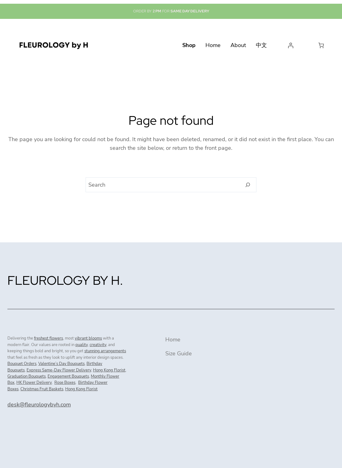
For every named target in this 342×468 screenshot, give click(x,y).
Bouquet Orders (21, 363)
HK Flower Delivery (34, 382)
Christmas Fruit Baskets (41, 389)
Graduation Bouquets (26, 376)
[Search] (248, 185)
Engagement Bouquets (68, 376)
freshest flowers (48, 338)
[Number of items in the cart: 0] (321, 45)
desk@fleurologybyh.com (39, 404)
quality (81, 345)
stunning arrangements (105, 351)
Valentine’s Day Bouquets (61, 363)
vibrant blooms (88, 338)
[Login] (291, 45)
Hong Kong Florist (109, 370)
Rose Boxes (64, 382)
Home (172, 339)
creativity (98, 345)
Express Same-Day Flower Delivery (59, 370)
